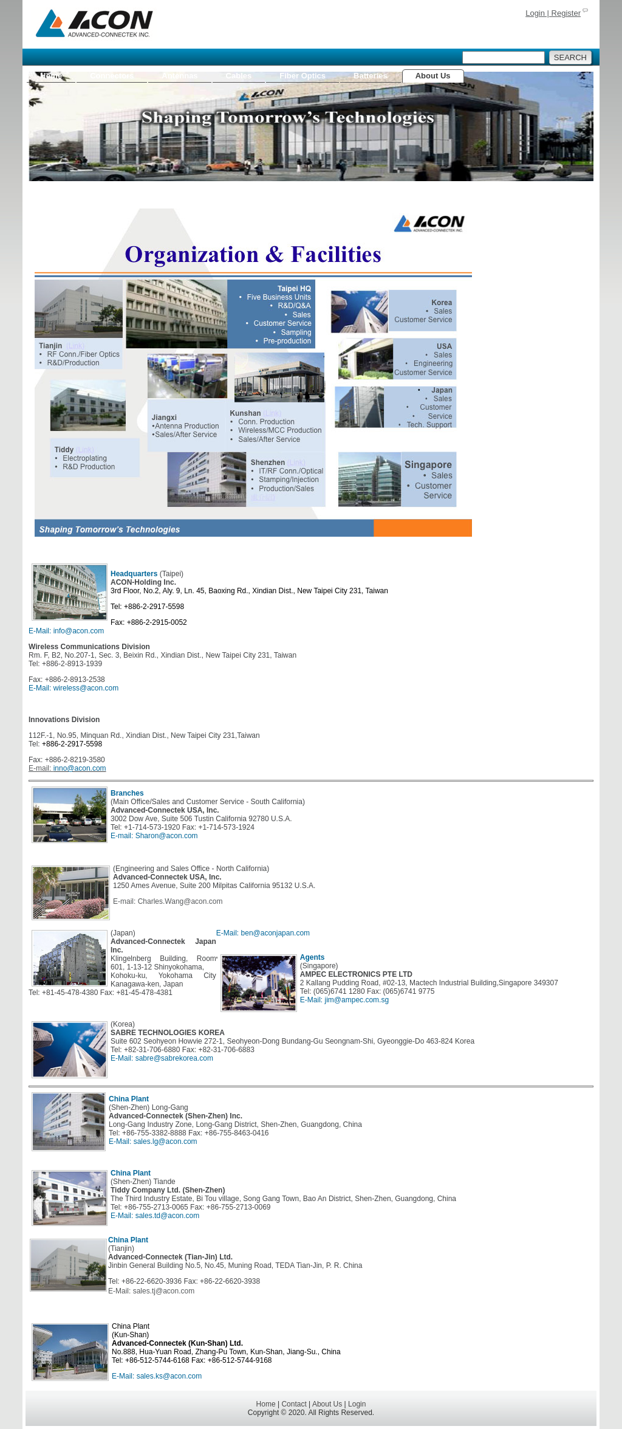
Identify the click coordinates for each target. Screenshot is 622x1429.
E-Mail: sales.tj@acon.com (151, 1291)
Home (51, 75)
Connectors (112, 75)
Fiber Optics (302, 75)
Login (357, 1404)
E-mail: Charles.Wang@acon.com (167, 901)
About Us (433, 75)
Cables (239, 75)
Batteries (371, 75)
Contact (293, 1404)
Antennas (179, 75)
